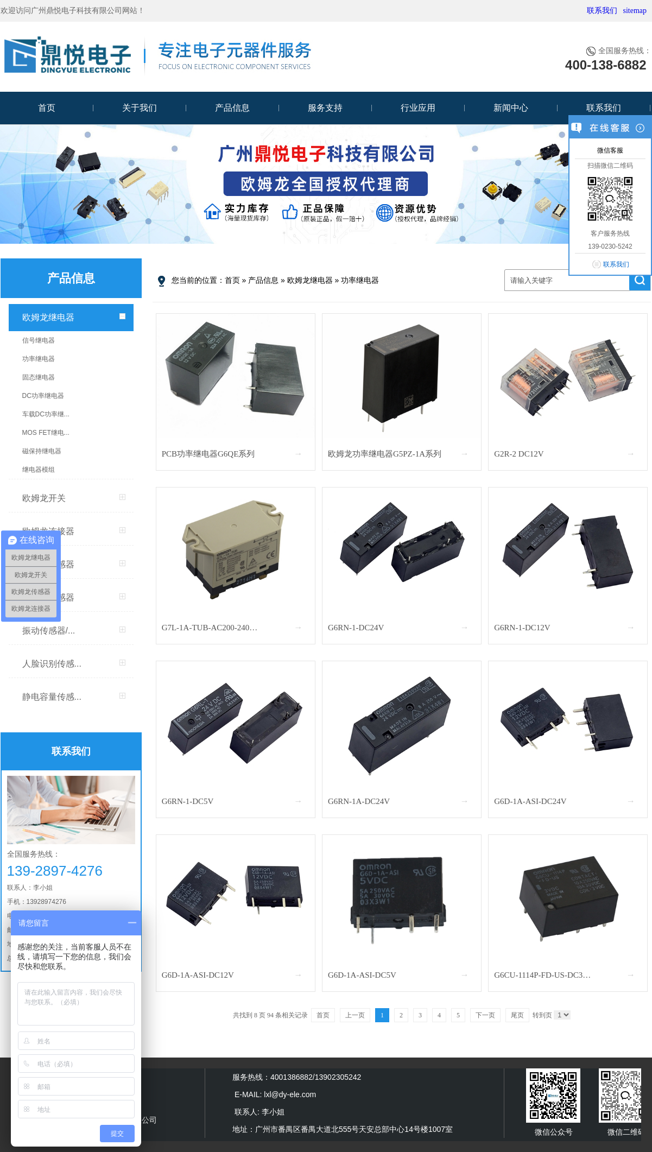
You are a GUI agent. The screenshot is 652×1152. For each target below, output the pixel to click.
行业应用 (418, 107)
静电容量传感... (51, 696)
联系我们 (602, 11)
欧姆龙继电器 (48, 317)
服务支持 (325, 107)
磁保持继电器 (41, 451)
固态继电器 (38, 377)
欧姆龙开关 (44, 498)
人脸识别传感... (51, 663)
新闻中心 (510, 107)
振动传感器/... (48, 630)
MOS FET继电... (45, 432)
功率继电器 (38, 359)
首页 (46, 107)
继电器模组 (38, 469)
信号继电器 (38, 340)
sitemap (635, 11)
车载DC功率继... (45, 414)
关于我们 (139, 107)
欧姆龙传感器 (48, 564)
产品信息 (232, 107)
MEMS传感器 (48, 597)
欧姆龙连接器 (48, 531)
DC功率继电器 (43, 396)
